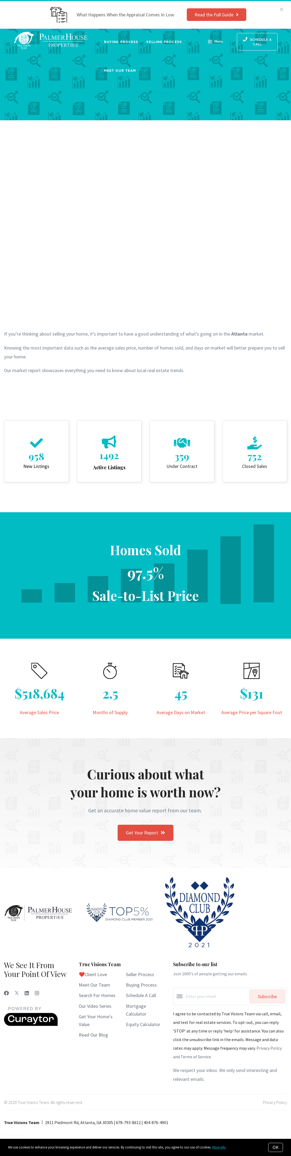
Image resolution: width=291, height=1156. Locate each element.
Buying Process (121, 41)
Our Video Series (95, 1006)
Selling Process (164, 41)
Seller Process (140, 974)
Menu (215, 42)
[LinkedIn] (27, 993)
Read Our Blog (93, 1035)
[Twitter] (17, 993)
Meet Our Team (120, 70)
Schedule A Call (141, 995)
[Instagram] (37, 993)
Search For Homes (97, 995)
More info (219, 1147)
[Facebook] (6, 993)
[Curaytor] (31, 1024)
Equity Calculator (143, 1024)
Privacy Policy (275, 1102)
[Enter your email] (216, 996)
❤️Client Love (93, 974)
